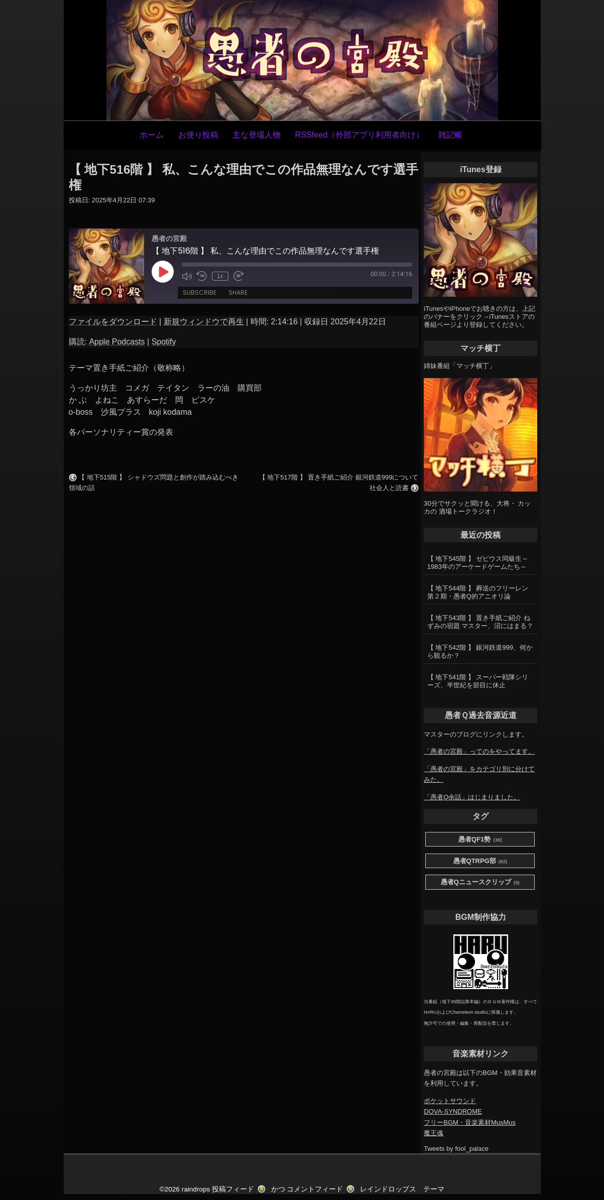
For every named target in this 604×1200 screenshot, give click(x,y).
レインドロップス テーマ (402, 1189)
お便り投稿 (198, 134)
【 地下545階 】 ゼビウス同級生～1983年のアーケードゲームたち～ (478, 562)
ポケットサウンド (450, 1101)
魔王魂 (433, 1133)
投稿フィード (233, 1189)
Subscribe (199, 292)
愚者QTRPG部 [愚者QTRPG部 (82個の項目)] (480, 861)
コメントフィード (315, 1189)
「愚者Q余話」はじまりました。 (472, 797)
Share (238, 292)
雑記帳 (450, 134)
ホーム (152, 134)
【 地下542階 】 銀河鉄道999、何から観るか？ (480, 651)
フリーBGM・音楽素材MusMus (470, 1122)
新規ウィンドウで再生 (204, 321)
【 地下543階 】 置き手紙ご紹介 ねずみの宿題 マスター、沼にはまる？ (480, 622)
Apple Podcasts (117, 341)
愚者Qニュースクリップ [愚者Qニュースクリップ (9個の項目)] (480, 882)
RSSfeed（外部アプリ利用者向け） (359, 134)
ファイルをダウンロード (113, 321)
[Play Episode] (163, 272)
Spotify (164, 341)
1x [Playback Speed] (220, 276)
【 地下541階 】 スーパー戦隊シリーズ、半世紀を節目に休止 (478, 681)
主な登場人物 (256, 134)
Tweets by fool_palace (456, 1148)
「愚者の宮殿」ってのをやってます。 (479, 751)
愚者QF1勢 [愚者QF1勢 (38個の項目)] (480, 839)
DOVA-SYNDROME (452, 1111)
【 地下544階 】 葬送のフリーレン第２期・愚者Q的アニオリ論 (478, 592)
